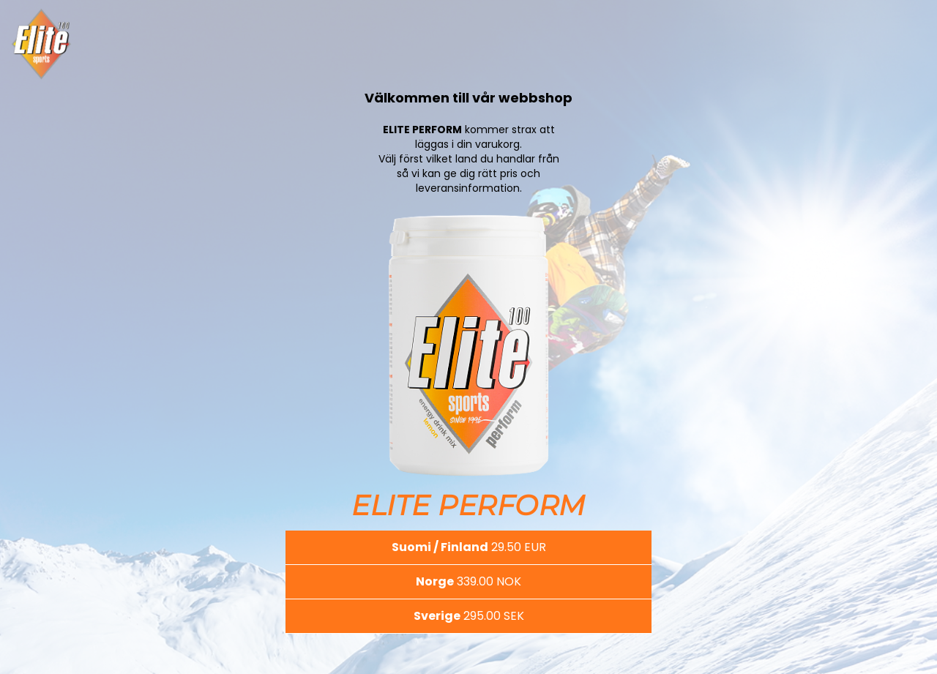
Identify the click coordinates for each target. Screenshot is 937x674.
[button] (468, 547)
